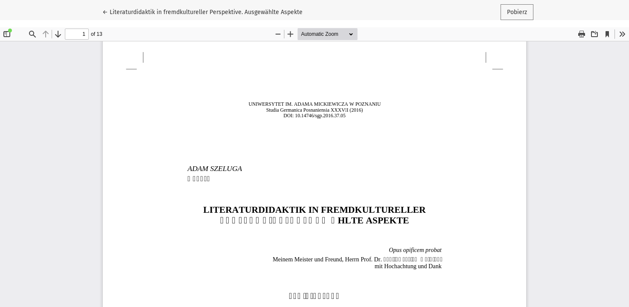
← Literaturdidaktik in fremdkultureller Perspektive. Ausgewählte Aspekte (202, 11)
